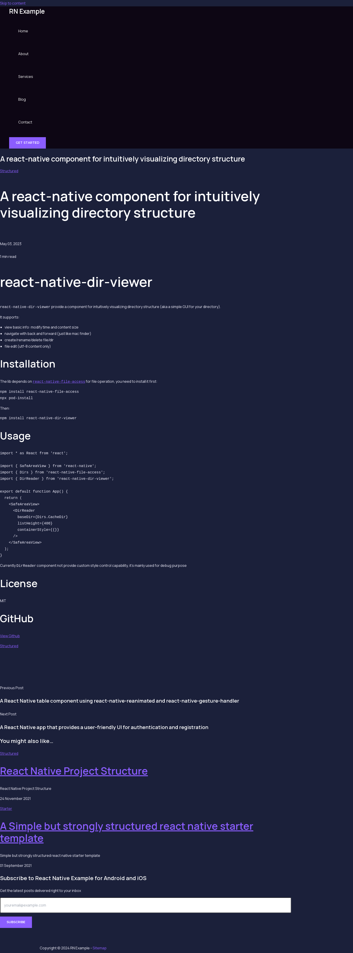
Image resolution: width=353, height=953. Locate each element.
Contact (25, 122)
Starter (6, 807)
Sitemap (100, 947)
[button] (27, 143)
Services (25, 76)
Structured (9, 170)
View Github (10, 634)
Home (23, 30)
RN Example (27, 11)
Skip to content (13, 3)
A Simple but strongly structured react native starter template (126, 830)
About (23, 53)
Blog (22, 99)
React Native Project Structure (74, 769)
